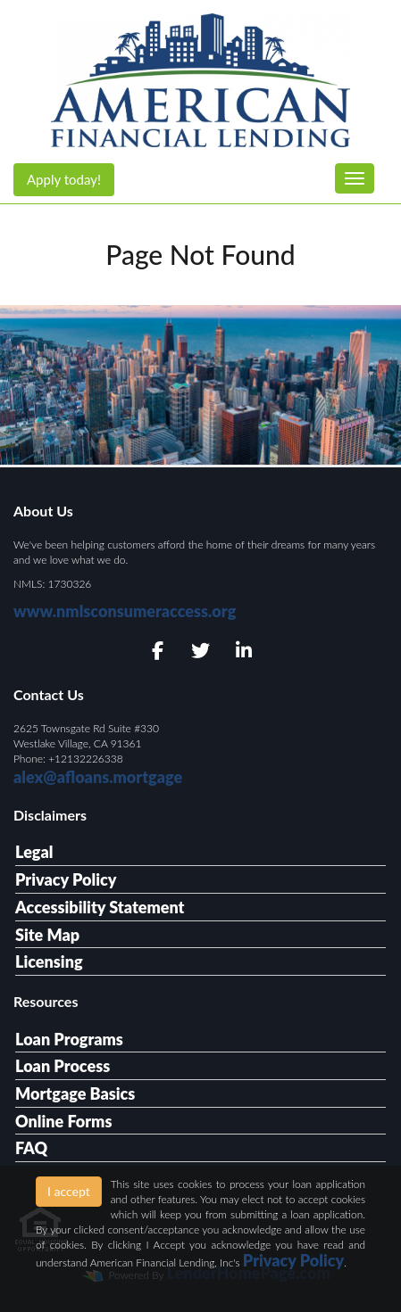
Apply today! (64, 179)
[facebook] (158, 651)
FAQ (31, 1148)
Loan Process (62, 1066)
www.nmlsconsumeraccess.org (124, 611)
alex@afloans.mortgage (97, 777)
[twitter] (200, 651)
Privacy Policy (65, 879)
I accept (68, 1191)
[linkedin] (243, 651)
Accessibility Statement (99, 907)
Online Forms (63, 1121)
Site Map (47, 935)
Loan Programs (69, 1039)
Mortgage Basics (75, 1093)
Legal (34, 852)
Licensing (49, 961)
